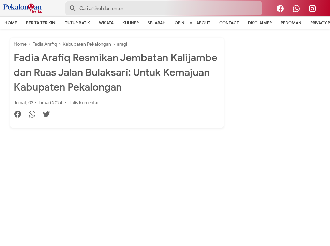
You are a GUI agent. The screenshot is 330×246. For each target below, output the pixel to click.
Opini (180, 22)
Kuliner (130, 22)
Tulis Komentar (84, 103)
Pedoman (291, 22)
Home (10, 22)
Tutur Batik (77, 22)
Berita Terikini (41, 22)
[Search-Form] (163, 8)
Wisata (106, 22)
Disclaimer (260, 22)
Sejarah (157, 22)
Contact (229, 22)
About (203, 22)
